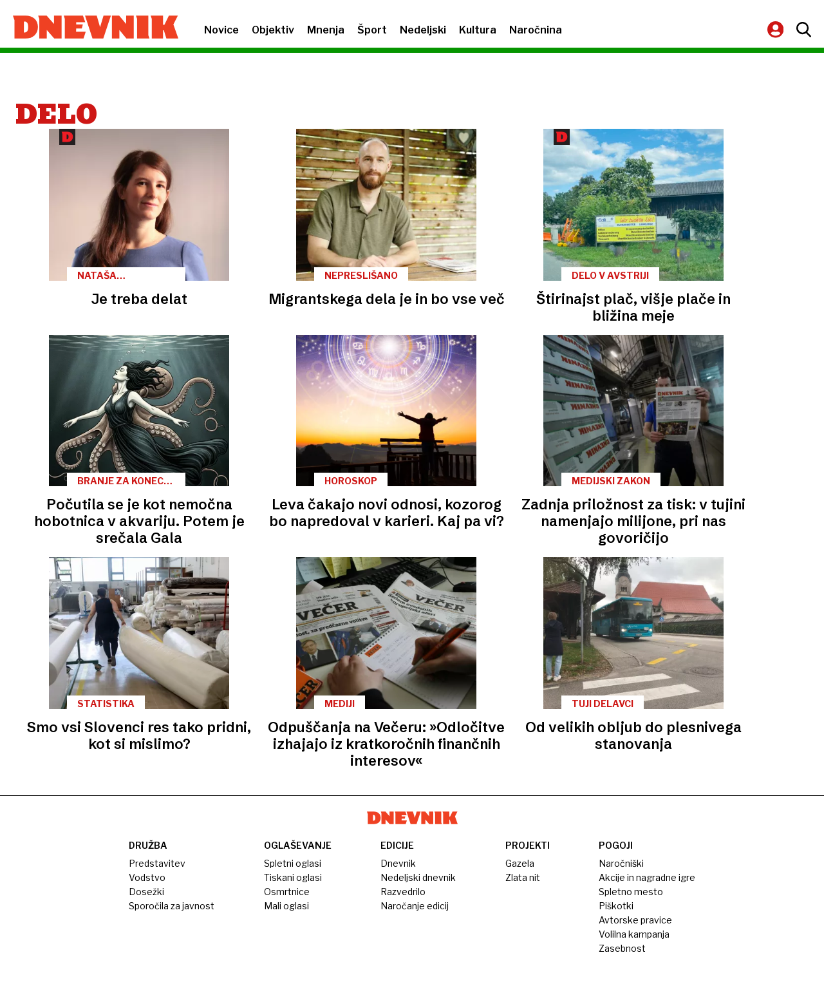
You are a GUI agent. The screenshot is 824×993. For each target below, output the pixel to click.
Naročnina (535, 30)
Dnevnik (398, 863)
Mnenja (325, 30)
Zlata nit (522, 877)
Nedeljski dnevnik (418, 877)
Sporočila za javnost (171, 905)
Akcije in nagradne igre (647, 877)
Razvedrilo (403, 891)
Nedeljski (423, 30)
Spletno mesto (631, 891)
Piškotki (616, 905)
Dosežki (146, 891)
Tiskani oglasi (293, 877)
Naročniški (621, 863)
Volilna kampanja (634, 934)
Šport (372, 30)
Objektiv (273, 30)
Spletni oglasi (292, 863)
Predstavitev (157, 863)
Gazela (519, 863)
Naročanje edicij (414, 905)
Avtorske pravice (635, 919)
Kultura (477, 30)
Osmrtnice (287, 891)
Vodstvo (147, 877)
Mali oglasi (286, 905)
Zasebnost (622, 948)
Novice (221, 30)
